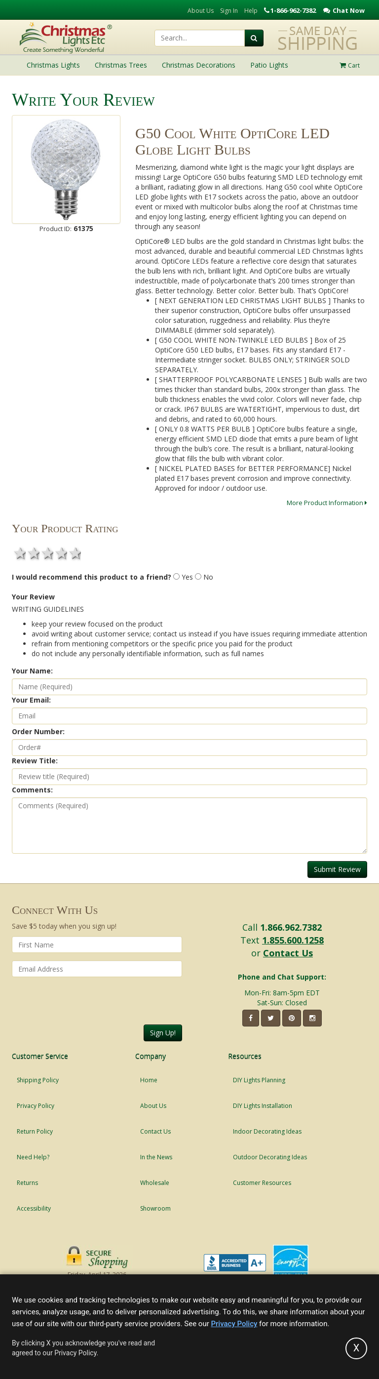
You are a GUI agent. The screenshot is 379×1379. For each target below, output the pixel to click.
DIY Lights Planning (259, 1080)
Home (148, 1080)
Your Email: (31, 700)
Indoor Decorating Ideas (267, 1131)
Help (251, 10)
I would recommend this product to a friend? (91, 577)
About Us (201, 10)
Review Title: (35, 760)
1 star (19, 553)
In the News (156, 1157)
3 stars (46, 553)
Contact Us (288, 953)
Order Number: (38, 731)
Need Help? (33, 1157)
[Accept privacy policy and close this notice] (356, 1348)
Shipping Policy (38, 1080)
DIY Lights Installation (262, 1106)
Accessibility (34, 1208)
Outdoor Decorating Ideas (270, 1157)
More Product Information (327, 502)
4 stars (60, 553)
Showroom (155, 1208)
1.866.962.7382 (291, 927)
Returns (27, 1183)
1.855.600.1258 (293, 940)
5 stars (74, 553)
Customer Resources (262, 1183)
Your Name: (32, 670)
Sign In (229, 10)
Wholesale (154, 1183)
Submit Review (337, 869)
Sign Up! (163, 1032)
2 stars (32, 553)
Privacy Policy (35, 1106)
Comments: (32, 789)
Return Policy (35, 1131)
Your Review (33, 596)
